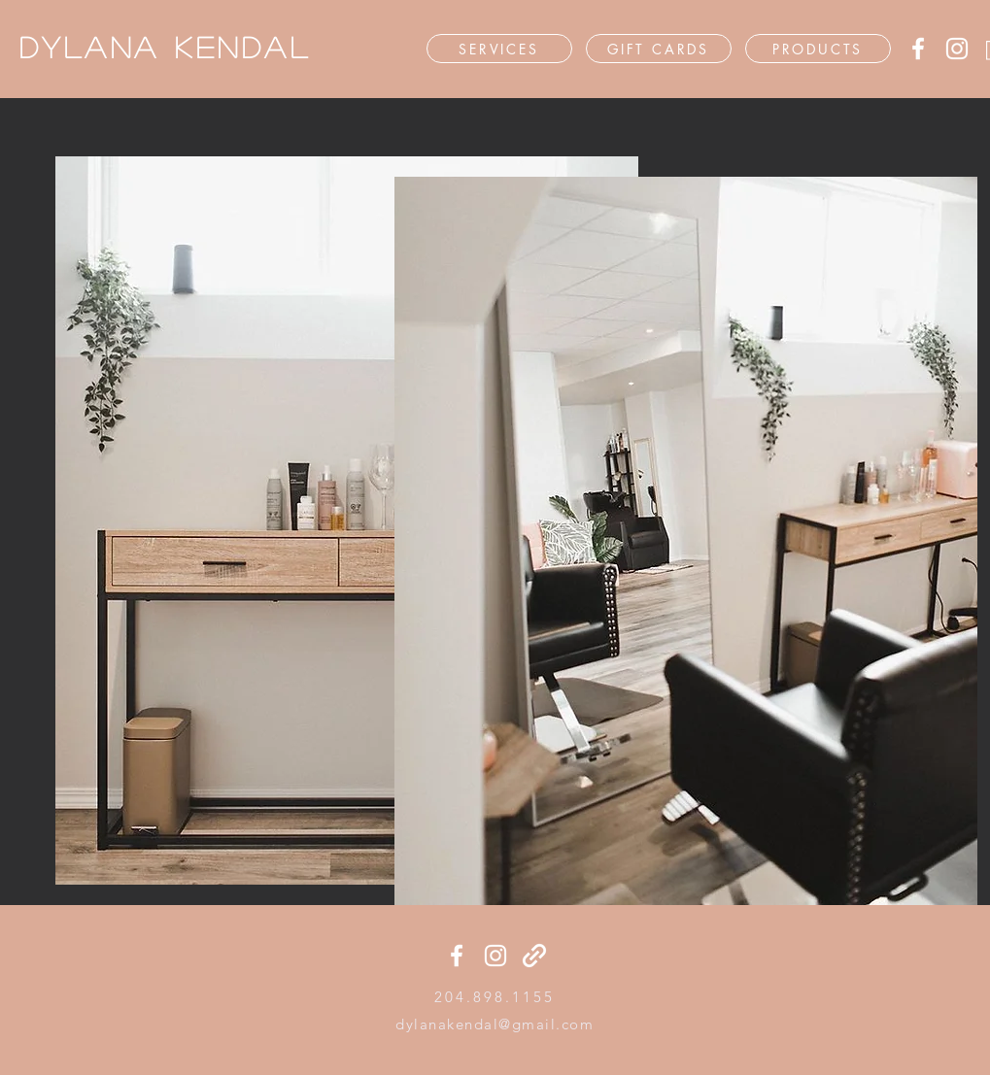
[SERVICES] (499, 48)
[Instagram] (957, 48)
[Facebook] (918, 48)
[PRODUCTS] (818, 48)
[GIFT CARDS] (659, 48)
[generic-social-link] (534, 955)
